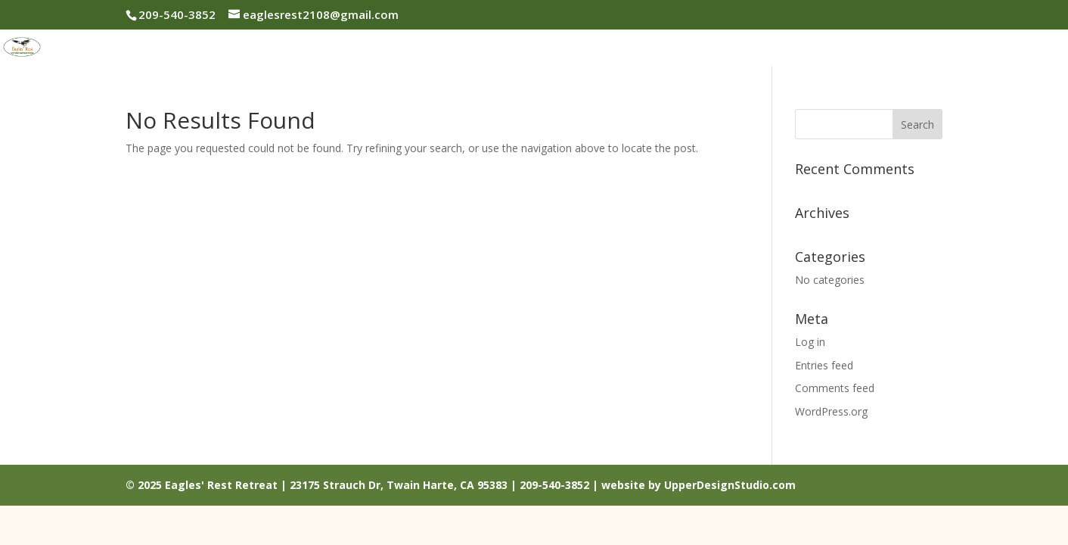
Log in (810, 342)
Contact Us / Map (985, 49)
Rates (675, 49)
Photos (614, 49)
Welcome (459, 49)
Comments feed (834, 388)
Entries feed (824, 365)
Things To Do (864, 49)
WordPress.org (831, 411)
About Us (540, 49)
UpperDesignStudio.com (730, 485)
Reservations (757, 49)
